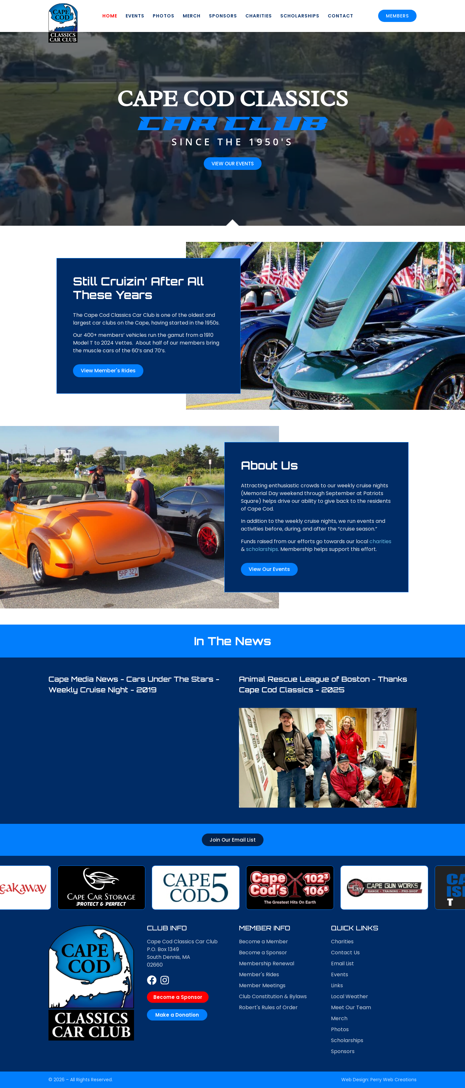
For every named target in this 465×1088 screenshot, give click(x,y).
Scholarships (299, 16)
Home (109, 16)
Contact (340, 16)
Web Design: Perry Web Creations (379, 1079)
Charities (258, 16)
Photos (163, 16)
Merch (192, 16)
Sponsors (223, 16)
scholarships (423, 549)
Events (135, 16)
